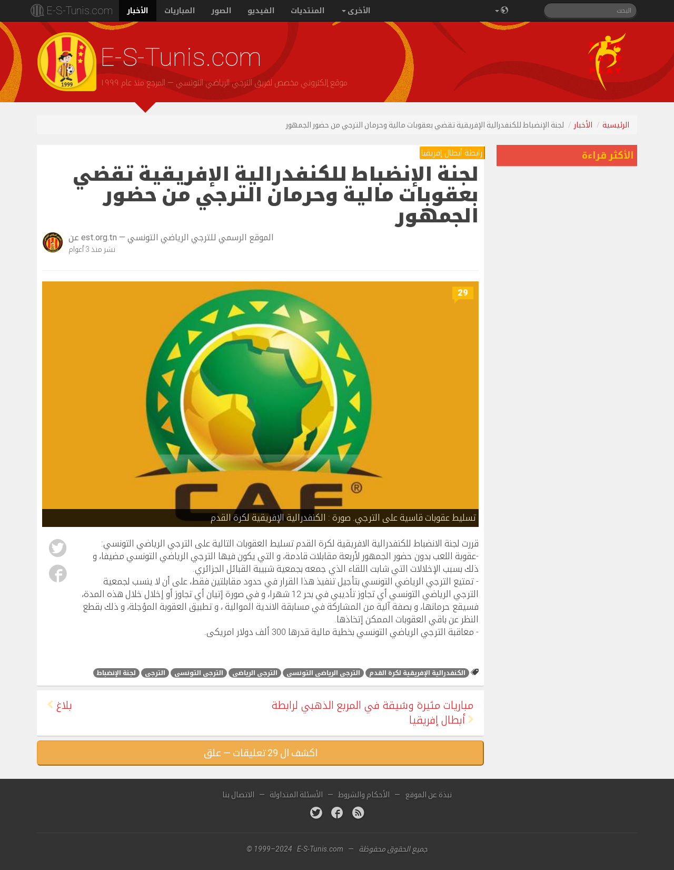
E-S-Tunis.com (79, 10)
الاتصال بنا (238, 794)
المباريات (179, 10)
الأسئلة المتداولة (296, 794)
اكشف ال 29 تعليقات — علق (261, 752)
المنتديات (308, 10)
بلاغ (59, 705)
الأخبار (137, 10)
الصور (221, 10)
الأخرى (356, 10)
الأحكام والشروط (364, 794)
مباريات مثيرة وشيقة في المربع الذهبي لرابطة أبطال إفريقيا (372, 712)
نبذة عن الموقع (428, 794)
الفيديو (261, 10)
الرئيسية (615, 125)
